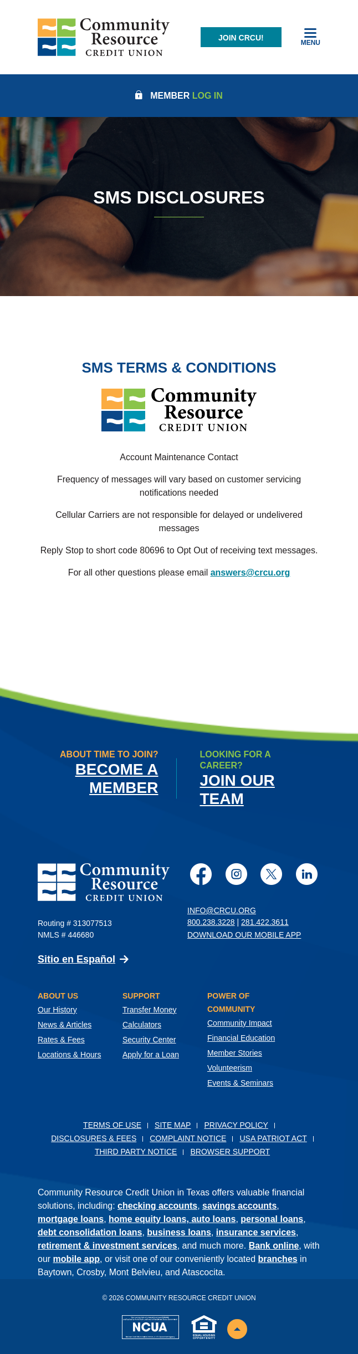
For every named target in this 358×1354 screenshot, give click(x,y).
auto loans (213, 1219)
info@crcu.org (221, 910)
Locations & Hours (69, 1054)
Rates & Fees (61, 1039)
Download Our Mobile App (244, 934)
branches (278, 1259)
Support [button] (141, 995)
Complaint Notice (188, 1138)
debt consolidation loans (90, 1232)
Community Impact (239, 1023)
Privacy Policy (236, 1125)
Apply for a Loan (150, 1054)
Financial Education (241, 1038)
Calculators (141, 1024)
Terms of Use (112, 1125)
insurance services (256, 1232)
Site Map (173, 1125)
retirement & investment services (107, 1245)
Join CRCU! (241, 37)
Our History (57, 1009)
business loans (179, 1232)
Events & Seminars (240, 1082)
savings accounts (239, 1205)
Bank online (274, 1245)
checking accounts (157, 1205)
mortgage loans (71, 1219)
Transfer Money (149, 1009)
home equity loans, (150, 1219)
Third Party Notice (136, 1151)
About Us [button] (58, 995)
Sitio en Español (76, 959)
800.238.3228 (211, 922)
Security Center (149, 1039)
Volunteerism (229, 1067)
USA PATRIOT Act (272, 1138)
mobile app (76, 1259)
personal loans (272, 1219)
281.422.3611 (265, 922)
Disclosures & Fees (93, 1138)
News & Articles (64, 1024)
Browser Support (230, 1151)
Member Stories (234, 1052)
